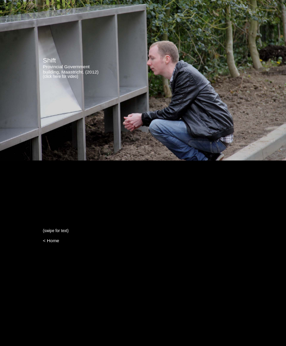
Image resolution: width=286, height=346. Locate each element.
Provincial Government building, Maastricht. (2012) (71, 68)
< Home (51, 240)
